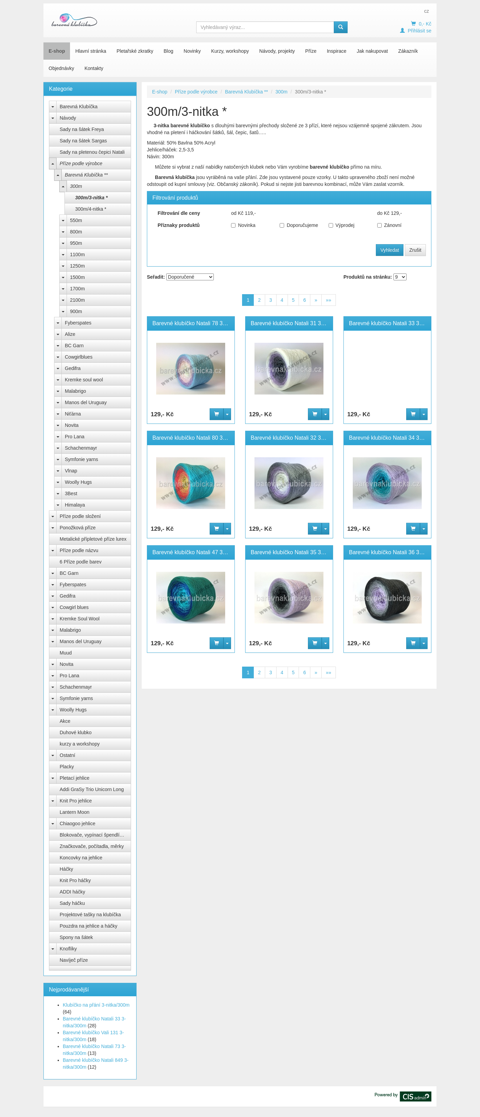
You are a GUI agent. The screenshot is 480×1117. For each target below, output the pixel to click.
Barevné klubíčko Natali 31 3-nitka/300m (300, 323)
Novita (72, 425)
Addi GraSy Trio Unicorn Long (92, 789)
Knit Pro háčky (75, 880)
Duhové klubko (76, 732)
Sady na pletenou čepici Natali (92, 152)
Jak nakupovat (372, 51)
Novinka (243, 225)
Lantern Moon (74, 812)
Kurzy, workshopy (230, 51)
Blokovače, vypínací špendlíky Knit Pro (95, 835)
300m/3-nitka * (91, 197)
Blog (168, 51)
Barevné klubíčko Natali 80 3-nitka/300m (201, 438)
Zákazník (408, 51)
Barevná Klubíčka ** (86, 175)
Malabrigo (75, 391)
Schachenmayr (81, 448)
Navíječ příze (74, 960)
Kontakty (93, 68)
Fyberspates (78, 323)
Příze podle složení (80, 516)
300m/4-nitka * (90, 209)
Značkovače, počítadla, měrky (92, 846)
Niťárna (73, 414)
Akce (65, 721)
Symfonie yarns (81, 459)
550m (76, 220)
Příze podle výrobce (81, 163)
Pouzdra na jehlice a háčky (88, 926)
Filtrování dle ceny (179, 213)
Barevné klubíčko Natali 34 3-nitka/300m (398, 438)
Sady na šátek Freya (82, 129)
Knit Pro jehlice (76, 801)
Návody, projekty (277, 51)
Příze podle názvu (79, 550)
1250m (77, 266)
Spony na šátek (76, 937)
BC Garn (74, 345)
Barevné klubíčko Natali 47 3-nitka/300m (201, 552)
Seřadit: (156, 277)
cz (426, 11)
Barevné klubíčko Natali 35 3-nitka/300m (300, 552)
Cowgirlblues (78, 357)
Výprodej (341, 225)
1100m (77, 254)
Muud (66, 653)
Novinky (192, 51)
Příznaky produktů (179, 225)
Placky (67, 766)
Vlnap (71, 470)
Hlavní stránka (90, 51)
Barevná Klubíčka (79, 106)
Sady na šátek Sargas (83, 140)
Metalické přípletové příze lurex (93, 539)
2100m (77, 300)
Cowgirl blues (74, 607)
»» (328, 300)
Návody (68, 118)
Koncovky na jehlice (81, 857)
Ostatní (67, 755)
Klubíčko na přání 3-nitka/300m (96, 1005)
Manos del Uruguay (86, 402)
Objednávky (61, 68)
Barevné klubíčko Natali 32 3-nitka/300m (300, 438)
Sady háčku (72, 903)
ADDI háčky (72, 892)
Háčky (66, 869)
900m (76, 311)
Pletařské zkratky (135, 51)
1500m (77, 277)
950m (76, 243)
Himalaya (75, 505)
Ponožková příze (78, 527)
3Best (71, 493)
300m (76, 186)
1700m (77, 288)
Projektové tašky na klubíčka (90, 914)
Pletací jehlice (74, 778)
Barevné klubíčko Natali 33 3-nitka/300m (398, 323)
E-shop (57, 51)
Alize (70, 334)
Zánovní (389, 225)
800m (76, 232)
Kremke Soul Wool (80, 618)
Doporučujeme (299, 225)
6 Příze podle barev (80, 562)
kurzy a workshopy (80, 744)
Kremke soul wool (84, 379)
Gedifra (73, 368)
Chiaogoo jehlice (78, 823)
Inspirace (337, 51)
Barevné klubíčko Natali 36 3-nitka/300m (398, 552)
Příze (311, 51)
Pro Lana (74, 436)
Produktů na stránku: (367, 277)
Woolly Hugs (78, 482)
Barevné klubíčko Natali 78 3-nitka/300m (201, 323)
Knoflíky (68, 948)
